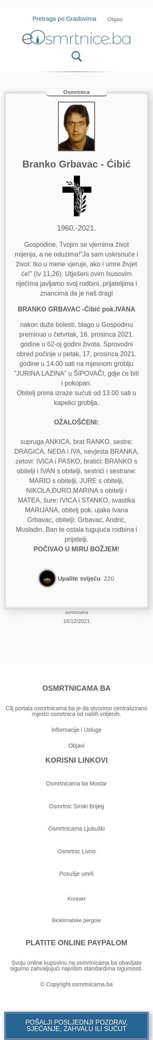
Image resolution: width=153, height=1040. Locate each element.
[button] (76, 1026)
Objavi (77, 745)
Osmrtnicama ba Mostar (76, 783)
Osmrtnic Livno (76, 851)
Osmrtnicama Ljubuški (76, 828)
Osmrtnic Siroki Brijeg (76, 806)
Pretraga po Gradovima (67, 18)
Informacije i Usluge (76, 730)
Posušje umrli (76, 873)
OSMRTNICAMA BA (76, 688)
